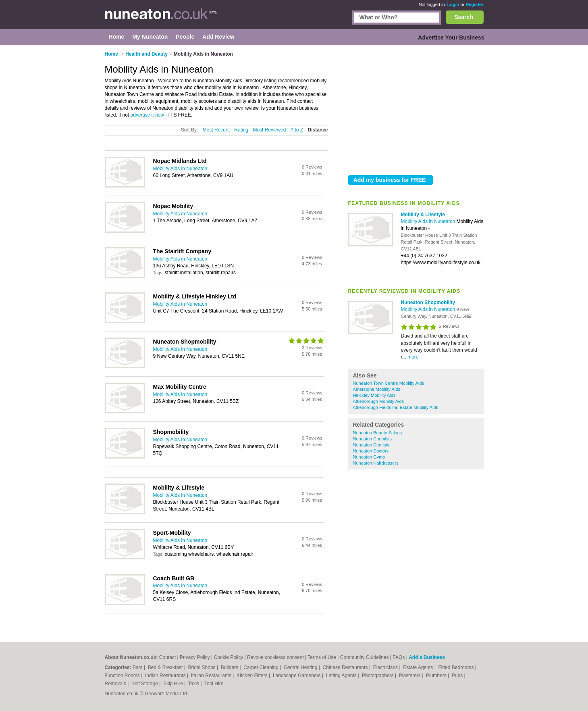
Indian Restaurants (166, 675)
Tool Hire (213, 683)
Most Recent (216, 130)
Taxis (194, 683)
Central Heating (301, 667)
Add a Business (427, 657)
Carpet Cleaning (261, 667)
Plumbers (437, 675)
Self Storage (145, 683)
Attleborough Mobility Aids (378, 401)
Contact (167, 657)
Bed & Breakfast (166, 667)
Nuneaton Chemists (372, 438)
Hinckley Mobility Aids (374, 395)
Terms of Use (322, 657)
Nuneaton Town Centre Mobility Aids (388, 383)
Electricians (386, 667)
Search (463, 17)
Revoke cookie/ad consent (275, 657)
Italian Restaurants (212, 675)
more (412, 357)
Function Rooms (123, 675)
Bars (138, 667)
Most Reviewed (269, 130)
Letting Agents (342, 675)
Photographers (378, 675)
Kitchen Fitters (253, 675)
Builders (230, 667)
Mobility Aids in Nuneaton (429, 221)
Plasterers (410, 675)
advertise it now (147, 115)
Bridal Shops (202, 667)
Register (474, 4)
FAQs (399, 657)
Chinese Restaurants (346, 667)
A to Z (297, 130)
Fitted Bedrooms (456, 667)
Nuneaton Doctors (371, 450)
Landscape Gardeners (297, 675)
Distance (318, 130)
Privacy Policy (195, 657)
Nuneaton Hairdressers (376, 463)
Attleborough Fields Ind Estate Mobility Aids (395, 407)
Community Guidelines (364, 657)
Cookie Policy (228, 657)
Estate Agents (418, 667)
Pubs (458, 675)
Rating (241, 130)
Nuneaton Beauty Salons (377, 432)
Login (453, 4)
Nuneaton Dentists (371, 444)
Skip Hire (173, 683)
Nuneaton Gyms (369, 457)
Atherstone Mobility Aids (376, 389)
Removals (116, 683)
